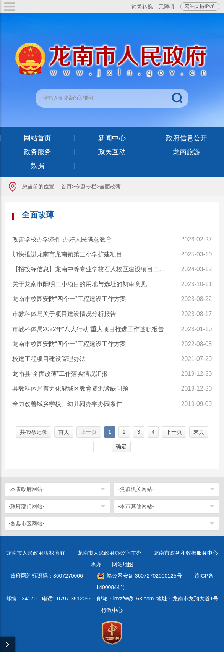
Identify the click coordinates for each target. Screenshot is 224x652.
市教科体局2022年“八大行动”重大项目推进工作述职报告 (88, 329)
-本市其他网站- (136, 506)
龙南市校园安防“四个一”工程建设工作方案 (69, 299)
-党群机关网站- (136, 489)
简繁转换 (142, 6)
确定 (121, 446)
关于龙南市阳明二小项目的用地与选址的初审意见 (79, 284)
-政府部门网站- (26, 506)
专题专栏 (85, 187)
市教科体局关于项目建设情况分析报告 (64, 314)
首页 (66, 187)
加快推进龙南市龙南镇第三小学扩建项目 (67, 254)
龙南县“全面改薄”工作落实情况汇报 (60, 373)
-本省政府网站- (26, 489)
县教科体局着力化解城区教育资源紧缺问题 (70, 388)
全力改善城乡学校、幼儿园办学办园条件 (67, 404)
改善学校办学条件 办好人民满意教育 (62, 239)
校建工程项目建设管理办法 (49, 359)
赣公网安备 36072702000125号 (144, 576)
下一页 (174, 432)
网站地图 (122, 564)
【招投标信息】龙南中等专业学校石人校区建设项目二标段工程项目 (89, 269)
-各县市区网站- (26, 523)
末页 (198, 432)
